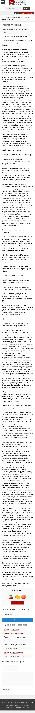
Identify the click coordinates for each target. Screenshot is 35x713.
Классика (14, 30)
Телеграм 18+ (18, 620)
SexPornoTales (10, 705)
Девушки (30, 13)
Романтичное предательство (15, 637)
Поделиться (7, 614)
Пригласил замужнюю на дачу (15, 645)
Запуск (17, 602)
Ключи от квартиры (11, 629)
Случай (13, 32)
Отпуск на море (10, 641)
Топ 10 (17, 13)
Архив (23, 13)
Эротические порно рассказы (12, 17)
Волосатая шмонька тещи (13, 633)
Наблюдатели (23, 30)
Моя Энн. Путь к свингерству (15, 656)
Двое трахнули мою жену (13, 652)
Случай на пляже (10, 648)
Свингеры (6, 32)
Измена (26, 17)
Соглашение (17, 706)
